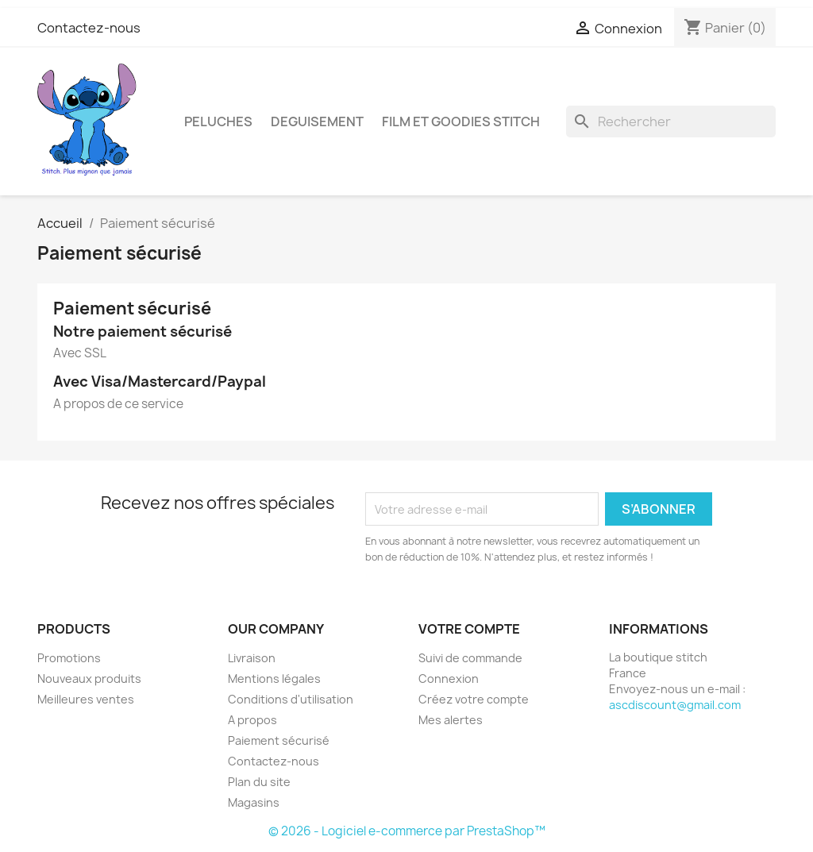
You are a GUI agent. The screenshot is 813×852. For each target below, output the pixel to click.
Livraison (251, 657)
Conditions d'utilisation (290, 699)
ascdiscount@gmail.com (675, 704)
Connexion (448, 678)
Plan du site (259, 781)
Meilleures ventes (85, 699)
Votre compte (469, 629)
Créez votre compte (473, 699)
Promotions (69, 657)
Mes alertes (450, 719)
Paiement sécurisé (278, 740)
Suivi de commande (470, 657)
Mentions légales (274, 678)
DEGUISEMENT (317, 121)
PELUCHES (218, 121)
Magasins (253, 802)
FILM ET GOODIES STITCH (461, 121)
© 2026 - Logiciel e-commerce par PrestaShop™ (406, 831)
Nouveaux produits (89, 678)
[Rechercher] (671, 121)
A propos (252, 719)
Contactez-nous (89, 28)
